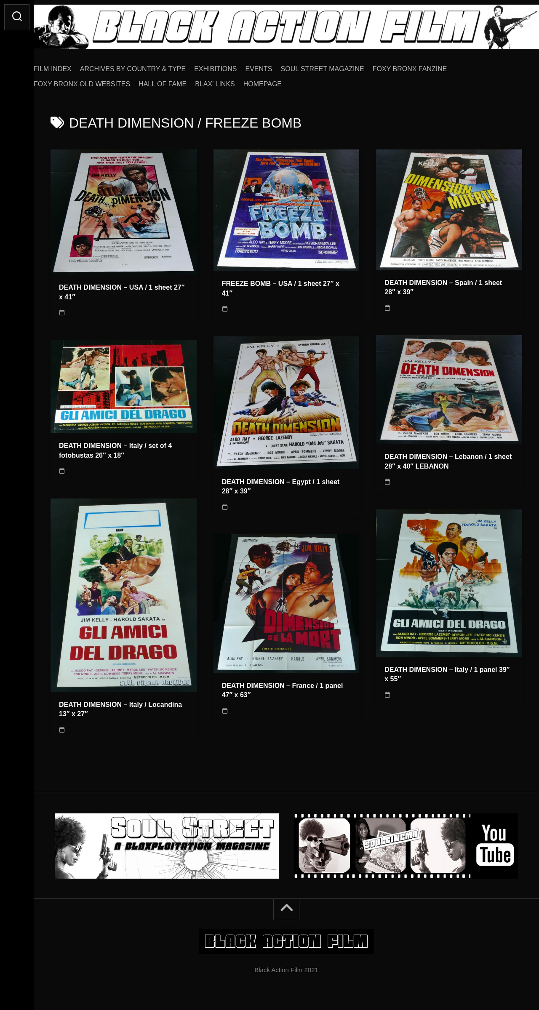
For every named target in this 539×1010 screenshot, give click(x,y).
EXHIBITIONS (232, 65)
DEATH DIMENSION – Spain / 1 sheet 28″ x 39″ (443, 284)
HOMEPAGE (279, 81)
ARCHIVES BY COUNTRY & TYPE (150, 65)
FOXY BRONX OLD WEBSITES (99, 81)
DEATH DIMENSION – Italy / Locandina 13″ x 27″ (120, 706)
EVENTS (275, 65)
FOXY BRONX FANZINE (427, 65)
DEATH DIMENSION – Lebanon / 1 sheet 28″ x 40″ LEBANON (448, 458)
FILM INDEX (69, 65)
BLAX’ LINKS (232, 81)
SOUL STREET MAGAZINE (339, 65)
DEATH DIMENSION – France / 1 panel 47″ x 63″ (282, 687)
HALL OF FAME (179, 81)
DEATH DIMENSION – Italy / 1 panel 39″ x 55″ (447, 671)
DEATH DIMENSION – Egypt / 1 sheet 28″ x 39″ (281, 483)
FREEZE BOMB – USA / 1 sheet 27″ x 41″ (280, 285)
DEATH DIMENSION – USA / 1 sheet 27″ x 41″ (121, 289)
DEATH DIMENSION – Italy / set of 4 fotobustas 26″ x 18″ (115, 447)
